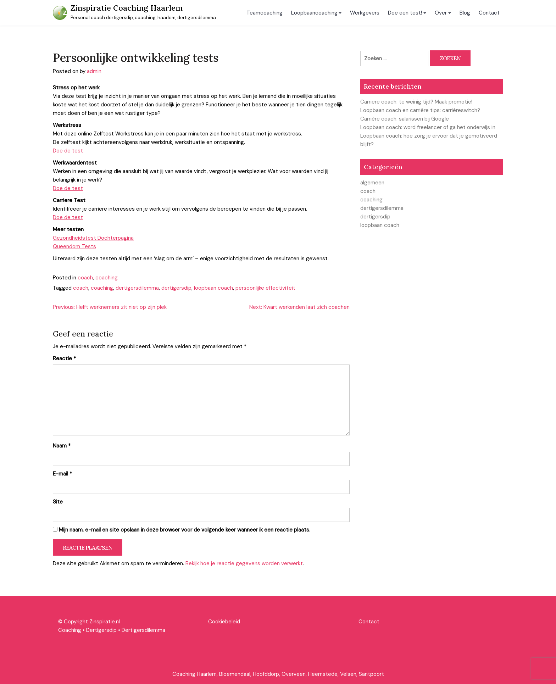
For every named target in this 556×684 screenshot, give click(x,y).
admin (94, 71)
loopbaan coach (213, 287)
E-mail (62, 473)
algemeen (372, 182)
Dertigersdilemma (143, 630)
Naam (62, 445)
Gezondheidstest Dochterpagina (93, 237)
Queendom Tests (74, 246)
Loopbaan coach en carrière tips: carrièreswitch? (420, 110)
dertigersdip (176, 287)
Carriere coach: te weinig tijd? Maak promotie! (416, 101)
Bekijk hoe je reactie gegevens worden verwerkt (244, 563)
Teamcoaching (264, 12)
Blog (465, 12)
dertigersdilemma (137, 287)
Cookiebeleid (224, 621)
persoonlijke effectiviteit (265, 287)
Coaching (69, 630)
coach (85, 277)
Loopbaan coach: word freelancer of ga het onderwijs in (427, 127)
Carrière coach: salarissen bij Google (404, 118)
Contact (489, 12)
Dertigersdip (101, 630)
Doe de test (68, 150)
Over (441, 12)
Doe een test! (405, 12)
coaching (106, 277)
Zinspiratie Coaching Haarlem (127, 8)
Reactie (64, 358)
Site (58, 501)
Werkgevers (364, 12)
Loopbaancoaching (314, 12)
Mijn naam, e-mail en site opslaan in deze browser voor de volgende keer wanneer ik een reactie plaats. (184, 529)
